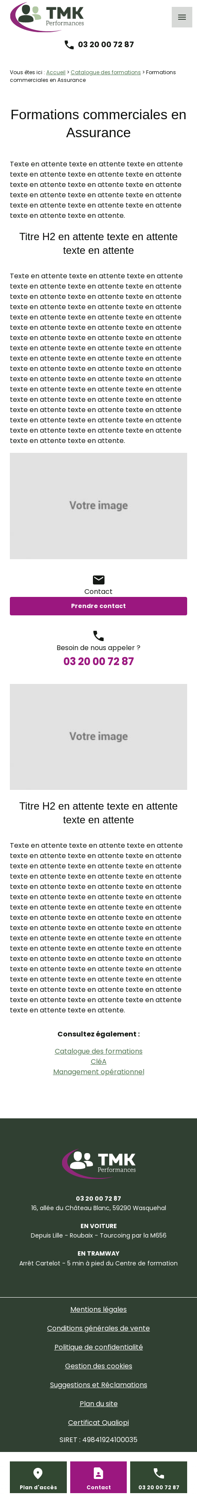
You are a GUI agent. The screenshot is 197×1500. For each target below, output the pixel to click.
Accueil (56, 72)
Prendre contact (98, 606)
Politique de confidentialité (98, 1347)
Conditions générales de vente (98, 1328)
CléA (99, 1061)
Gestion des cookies (98, 1366)
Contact (99, 1487)
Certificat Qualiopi (98, 1423)
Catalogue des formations (106, 72)
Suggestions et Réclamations (98, 1385)
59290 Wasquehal (98, 1208)
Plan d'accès (38, 1487)
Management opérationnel (98, 1072)
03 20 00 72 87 (106, 44)
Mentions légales (98, 1309)
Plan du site (99, 1404)
